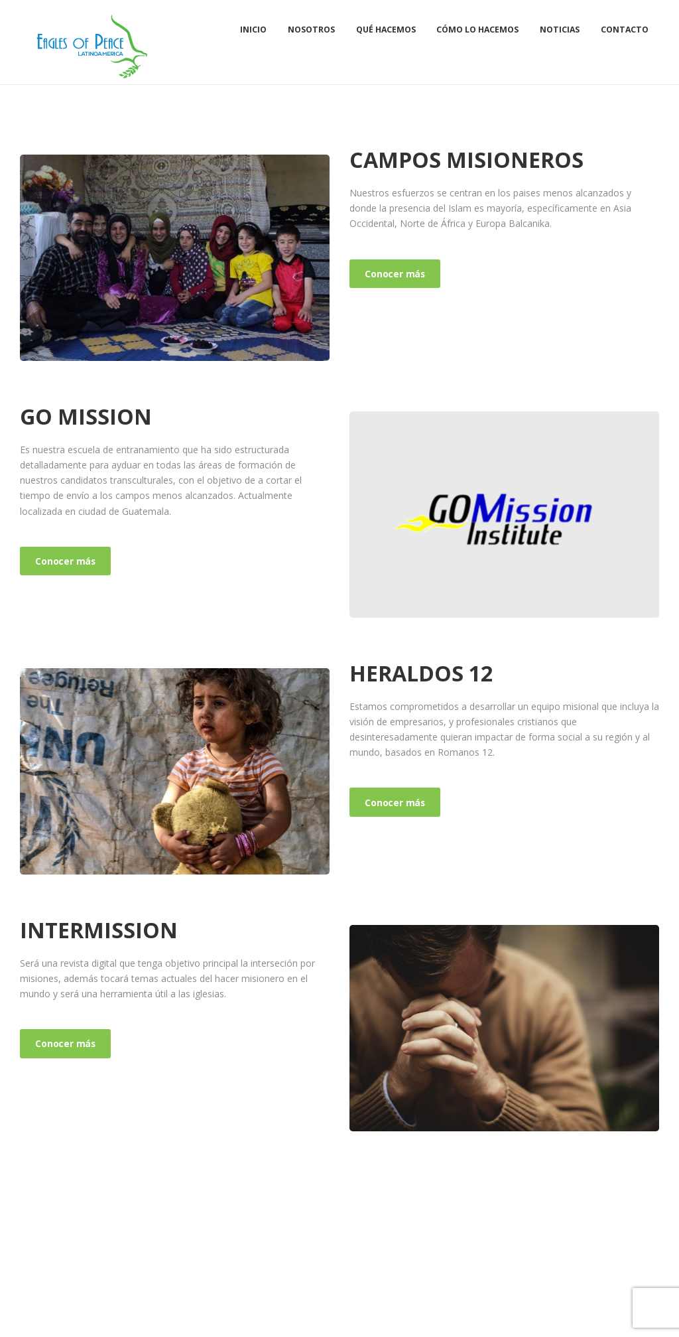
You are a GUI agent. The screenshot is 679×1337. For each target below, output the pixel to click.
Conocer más (396, 273)
